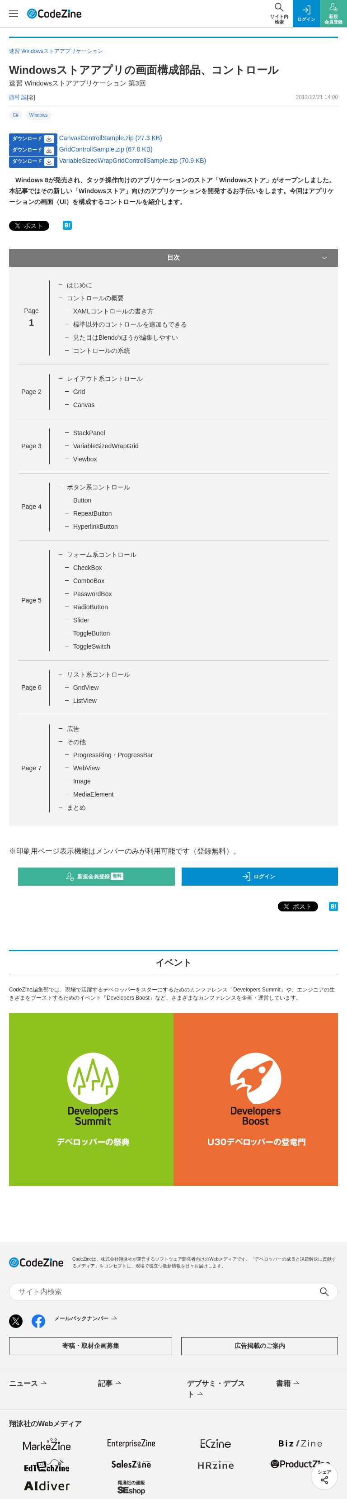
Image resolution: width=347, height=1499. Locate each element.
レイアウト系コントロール (105, 378)
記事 (110, 1383)
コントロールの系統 (101, 350)
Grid (79, 391)
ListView (85, 700)
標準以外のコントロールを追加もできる (130, 324)
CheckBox (87, 567)
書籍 (288, 1383)
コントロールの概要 (95, 298)
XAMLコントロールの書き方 (113, 311)
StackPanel (89, 432)
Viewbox (85, 459)
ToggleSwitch (92, 646)
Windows (38, 115)
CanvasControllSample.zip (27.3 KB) (110, 138)
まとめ (76, 807)
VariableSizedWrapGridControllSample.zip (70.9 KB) (132, 160)
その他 (76, 741)
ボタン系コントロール (98, 487)
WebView (86, 768)
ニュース (28, 1383)
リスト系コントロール (98, 674)
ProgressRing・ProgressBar (113, 755)
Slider (81, 620)
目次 (248, 257)
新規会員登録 (95, 876)
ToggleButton (91, 633)
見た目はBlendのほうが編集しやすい (125, 337)
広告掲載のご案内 (259, 1345)
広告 (73, 728)
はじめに (79, 285)
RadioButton (90, 607)
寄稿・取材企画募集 (90, 1345)
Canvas (83, 404)
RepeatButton (92, 513)
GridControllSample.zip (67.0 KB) (106, 149)
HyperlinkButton (95, 526)
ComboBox (88, 580)
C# (16, 115)
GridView (86, 687)
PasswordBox (92, 594)
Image (82, 781)
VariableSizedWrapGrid (106, 446)
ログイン (258, 876)
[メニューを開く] (13, 13)
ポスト (28, 226)
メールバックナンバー (86, 1318)
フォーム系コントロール (101, 554)
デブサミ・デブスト (216, 1389)
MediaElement (93, 794)
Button (82, 500)
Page (31, 391)
